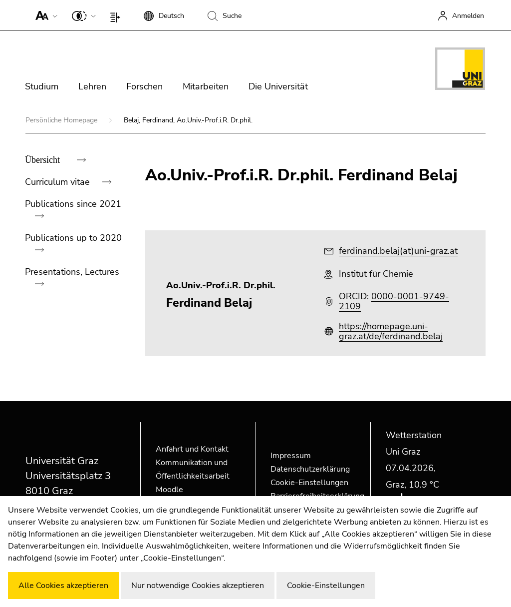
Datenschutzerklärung (310, 469)
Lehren (92, 86)
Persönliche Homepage (62, 120)
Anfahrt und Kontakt (192, 449)
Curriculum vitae (58, 182)
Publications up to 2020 (73, 238)
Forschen (144, 86)
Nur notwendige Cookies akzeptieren (197, 585)
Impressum (290, 455)
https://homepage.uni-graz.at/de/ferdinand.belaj (391, 331)
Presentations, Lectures (72, 272)
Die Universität (278, 86)
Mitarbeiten (206, 86)
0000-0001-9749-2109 (394, 301)
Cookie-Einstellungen (309, 482)
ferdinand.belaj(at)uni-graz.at (398, 251)
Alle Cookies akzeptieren (63, 585)
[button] (44, 15)
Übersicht (43, 160)
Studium (41, 86)
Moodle (169, 489)
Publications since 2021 (73, 204)
